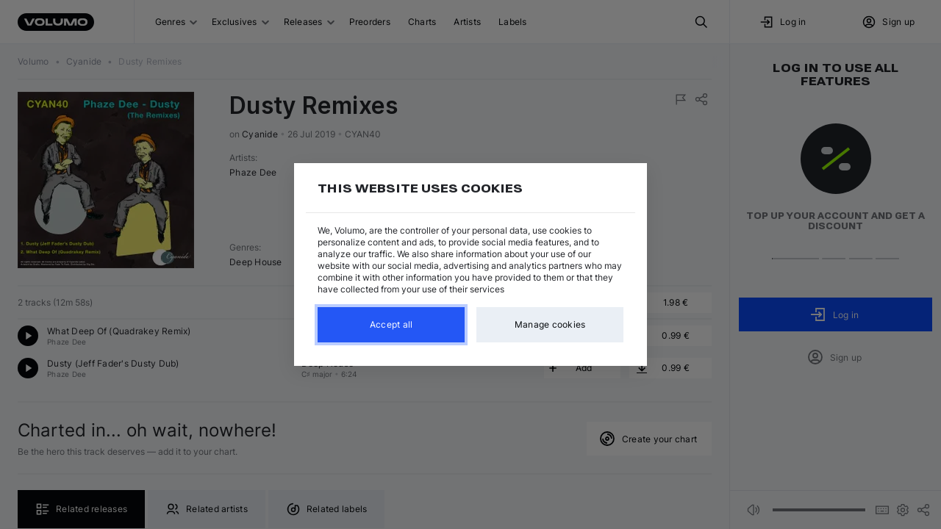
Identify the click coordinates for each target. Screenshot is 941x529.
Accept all (391, 324)
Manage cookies (550, 324)
